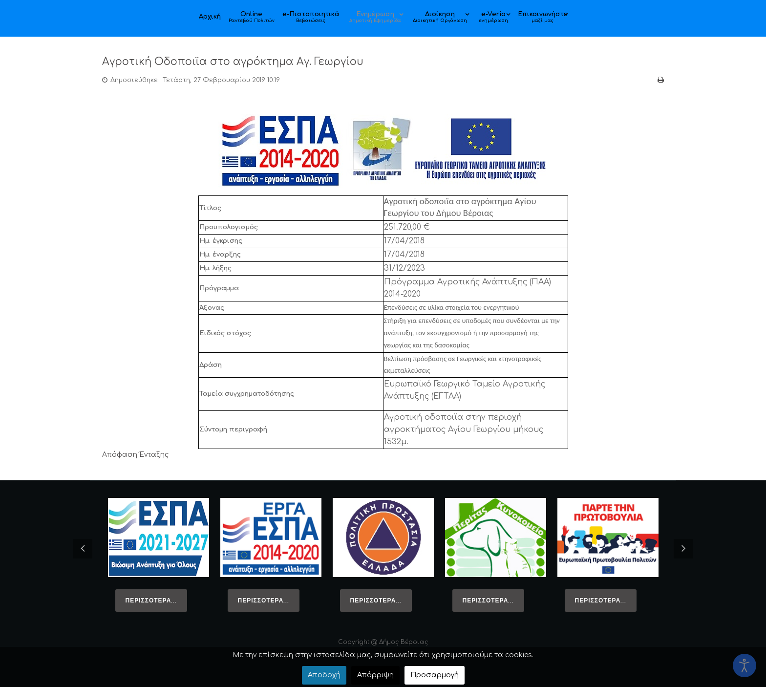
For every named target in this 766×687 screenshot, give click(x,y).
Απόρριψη (375, 675)
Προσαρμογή (434, 675)
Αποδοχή (324, 675)
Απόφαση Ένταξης (135, 454)
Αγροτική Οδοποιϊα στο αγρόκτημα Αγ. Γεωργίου (248, 61)
